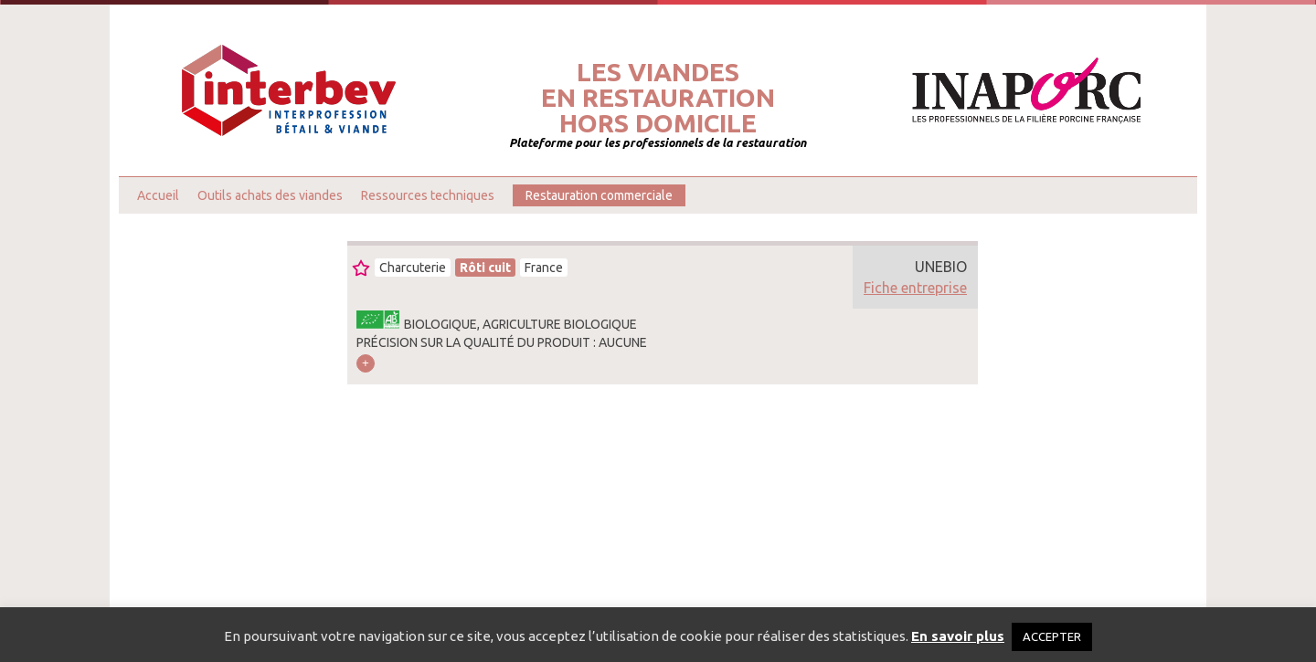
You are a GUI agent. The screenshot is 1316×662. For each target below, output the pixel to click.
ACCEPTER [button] (1052, 636)
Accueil (158, 195)
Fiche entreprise (915, 287)
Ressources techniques (427, 195)
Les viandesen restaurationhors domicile (658, 97)
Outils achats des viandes (270, 195)
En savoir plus (957, 636)
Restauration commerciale (599, 195)
